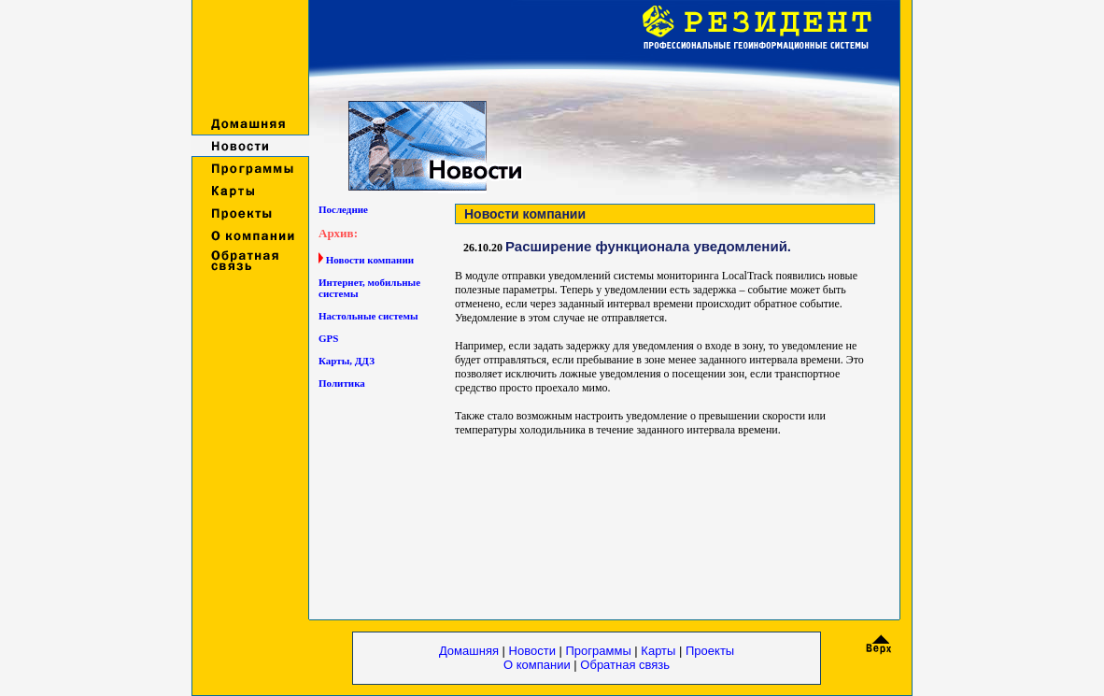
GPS (328, 338)
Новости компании (370, 259)
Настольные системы (368, 315)
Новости (532, 651)
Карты (658, 651)
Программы (600, 651)
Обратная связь (625, 665)
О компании (538, 665)
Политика (341, 383)
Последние (343, 209)
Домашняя (469, 651)
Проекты (710, 651)
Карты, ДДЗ (346, 360)
